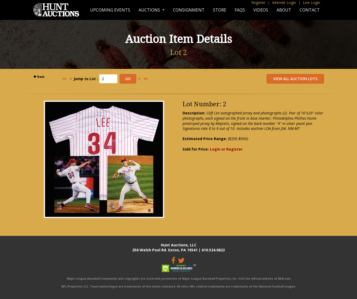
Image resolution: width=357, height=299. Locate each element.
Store (219, 10)
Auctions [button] (150, 10)
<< (64, 78)
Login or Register (226, 149)
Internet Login (284, 2)
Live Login (311, 2)
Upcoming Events (110, 10)
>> (146, 78)
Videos (260, 10)
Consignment (189, 10)
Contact (310, 10)
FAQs (240, 10)
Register (258, 2)
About (284, 10)
